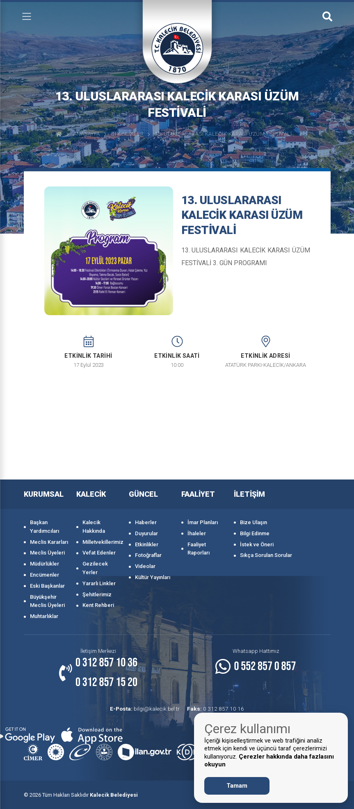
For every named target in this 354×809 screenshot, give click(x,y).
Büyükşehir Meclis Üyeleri (47, 601)
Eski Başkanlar (47, 586)
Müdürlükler (44, 564)
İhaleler (196, 533)
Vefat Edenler (99, 553)
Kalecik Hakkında (93, 526)
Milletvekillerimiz (101, 542)
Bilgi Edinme (254, 533)
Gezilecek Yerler (95, 568)
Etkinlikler (127, 134)
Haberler (146, 522)
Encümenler (44, 575)
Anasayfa (86, 134)
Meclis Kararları (49, 542)
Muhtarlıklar (44, 616)
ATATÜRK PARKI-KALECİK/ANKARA (265, 365)
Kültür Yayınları (152, 577)
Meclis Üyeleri (47, 553)
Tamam (236, 785)
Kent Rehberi (98, 605)
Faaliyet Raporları (198, 548)
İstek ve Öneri (257, 544)
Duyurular (146, 533)
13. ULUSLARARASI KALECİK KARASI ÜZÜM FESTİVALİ (223, 134)
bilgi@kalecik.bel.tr (147, 708)
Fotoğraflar (148, 555)
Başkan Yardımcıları (44, 526)
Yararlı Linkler (99, 583)
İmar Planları (202, 522)
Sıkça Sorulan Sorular (266, 555)
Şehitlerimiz (97, 594)
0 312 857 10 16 (214, 708)
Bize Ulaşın (253, 522)
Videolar (145, 566)
